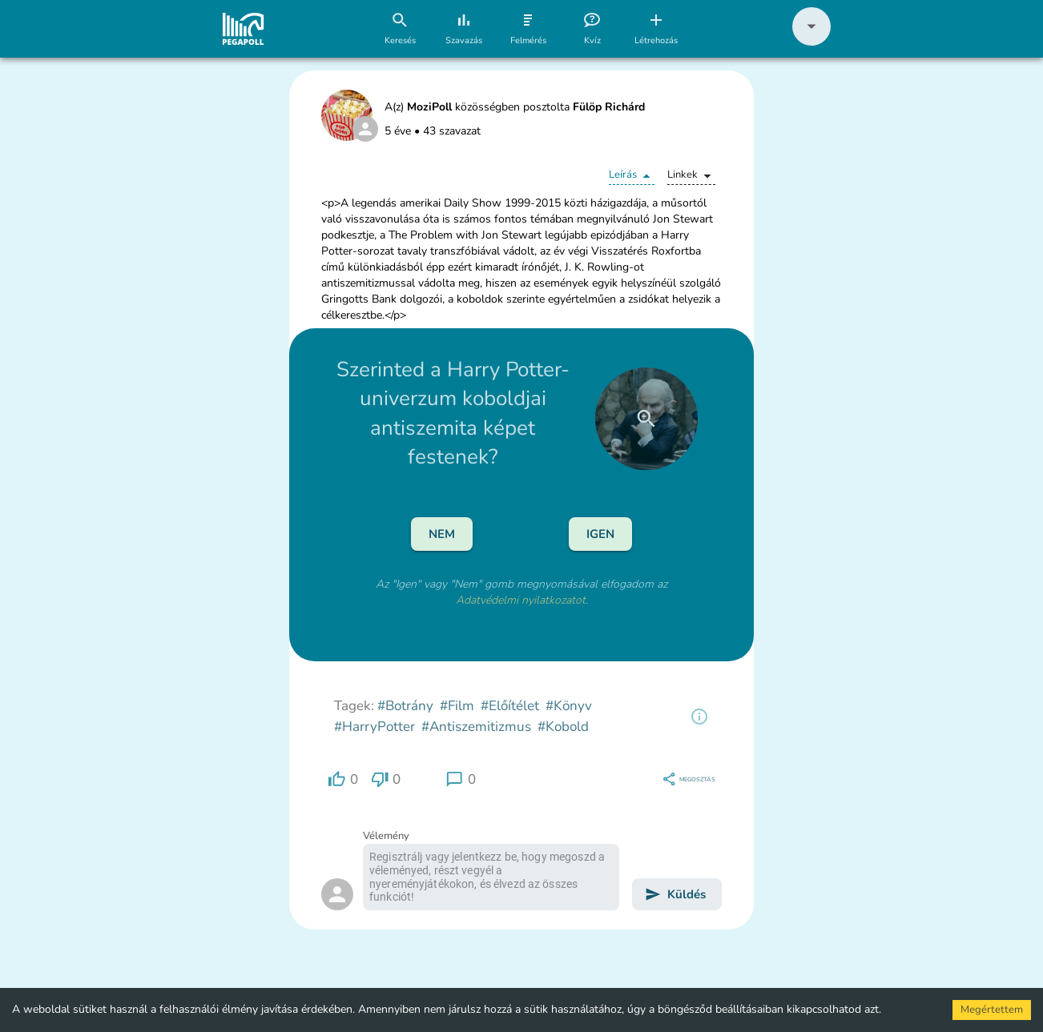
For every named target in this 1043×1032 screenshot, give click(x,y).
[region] (699, 716)
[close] (646, 419)
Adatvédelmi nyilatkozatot (521, 600)
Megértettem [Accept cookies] (991, 1009)
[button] (811, 42)
